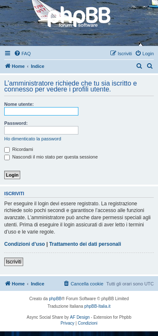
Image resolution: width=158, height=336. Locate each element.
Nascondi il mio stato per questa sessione (51, 156)
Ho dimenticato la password (32, 138)
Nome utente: (19, 104)
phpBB (55, 298)
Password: (16, 123)
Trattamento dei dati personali (85, 244)
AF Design (80, 317)
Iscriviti (13, 262)
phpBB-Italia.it (97, 306)
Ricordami (18, 149)
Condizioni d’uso (24, 244)
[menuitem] (22, 53)
